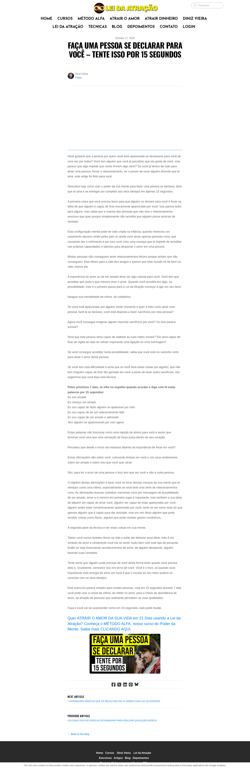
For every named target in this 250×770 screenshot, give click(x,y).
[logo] (125, 8)
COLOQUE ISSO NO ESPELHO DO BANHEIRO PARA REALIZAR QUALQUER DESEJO (112, 731)
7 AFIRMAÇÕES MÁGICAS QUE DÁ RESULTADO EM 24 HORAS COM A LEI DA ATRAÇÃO (114, 712)
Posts (78, 77)
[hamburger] (29, 5)
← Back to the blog (78, 745)
